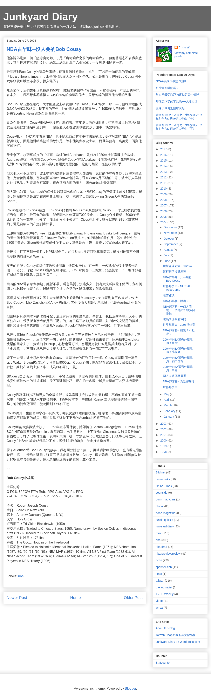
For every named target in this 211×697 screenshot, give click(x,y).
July (167, 255)
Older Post (133, 597)
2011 (164, 183)
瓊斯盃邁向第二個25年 (177, 266)
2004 (164, 222)
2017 (164, 149)
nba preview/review (168, 553)
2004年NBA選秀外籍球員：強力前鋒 (178, 359)
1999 (164, 446)
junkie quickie (164, 519)
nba (21, 576)
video (159, 600)
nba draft (161, 546)
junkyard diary (165, 526)
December (171, 227)
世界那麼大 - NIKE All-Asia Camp (177, 288)
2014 (164, 166)
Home (75, 597)
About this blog (165, 628)
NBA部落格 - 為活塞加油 (179, 381)
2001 (164, 435)
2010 (164, 188)
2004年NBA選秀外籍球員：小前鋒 (178, 350)
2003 (164, 423)
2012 (164, 177)
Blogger (130, 688)
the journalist (164, 587)
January (169, 416)
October (169, 238)
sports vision (164, 567)
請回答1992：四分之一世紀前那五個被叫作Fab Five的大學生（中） (179, 116)
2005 (164, 216)
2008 (164, 199)
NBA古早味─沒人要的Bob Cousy (177, 278)
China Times (164, 486)
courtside (162, 492)
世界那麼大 (170, 387)
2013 (164, 171)
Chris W (184, 47)
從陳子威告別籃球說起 (170, 108)
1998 (164, 451)
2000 (164, 440)
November (171, 232)
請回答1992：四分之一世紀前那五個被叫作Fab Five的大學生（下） (179, 126)
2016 (164, 155)
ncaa (159, 560)
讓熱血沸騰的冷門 (174, 319)
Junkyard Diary (40, 16)
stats (159, 573)
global (159, 506)
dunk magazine (165, 499)
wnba (159, 607)
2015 (164, 160)
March (168, 405)
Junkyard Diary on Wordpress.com (178, 641)
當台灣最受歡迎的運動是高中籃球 (177, 94)
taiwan (160, 580)
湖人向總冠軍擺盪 (174, 375)
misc (159, 533)
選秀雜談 (169, 295)
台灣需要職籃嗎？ (167, 88)
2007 (164, 205)
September (171, 244)
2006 (164, 211)
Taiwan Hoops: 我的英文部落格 (176, 635)
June (167, 261)
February (170, 411)
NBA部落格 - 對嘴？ (176, 301)
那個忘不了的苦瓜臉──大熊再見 (176, 101)
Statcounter (163, 662)
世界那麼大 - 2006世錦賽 (179, 324)
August (168, 249)
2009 (164, 194)
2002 (164, 429)
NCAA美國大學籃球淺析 (171, 81)
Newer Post (17, 597)
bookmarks (163, 479)
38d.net (160, 472)
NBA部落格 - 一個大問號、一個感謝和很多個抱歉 (179, 310)
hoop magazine (166, 513)
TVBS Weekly (164, 594)
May (167, 394)
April (167, 399)
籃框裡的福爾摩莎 (174, 271)
